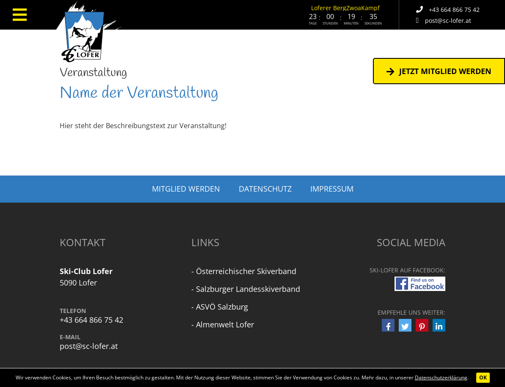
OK (483, 377)
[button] (388, 325)
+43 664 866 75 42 (91, 320)
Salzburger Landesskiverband (248, 289)
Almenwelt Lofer (225, 324)
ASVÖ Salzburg (222, 307)
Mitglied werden (186, 189)
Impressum (331, 189)
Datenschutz (265, 189)
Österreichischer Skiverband (246, 271)
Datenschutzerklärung (441, 377)
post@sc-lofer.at (89, 346)
